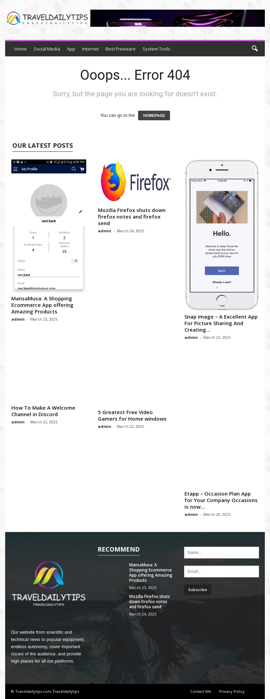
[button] (254, 48)
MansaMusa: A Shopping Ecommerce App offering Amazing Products (42, 305)
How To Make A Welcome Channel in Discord (43, 411)
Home (20, 49)
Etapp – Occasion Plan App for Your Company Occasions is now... (221, 500)
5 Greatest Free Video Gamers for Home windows (132, 415)
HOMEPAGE (154, 115)
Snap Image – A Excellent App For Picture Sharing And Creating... (221, 323)
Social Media (47, 49)
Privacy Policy (232, 691)
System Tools (156, 49)
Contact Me (200, 691)
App (71, 49)
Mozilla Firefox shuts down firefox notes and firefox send (132, 216)
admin (18, 319)
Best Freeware (120, 49)
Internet (90, 49)
